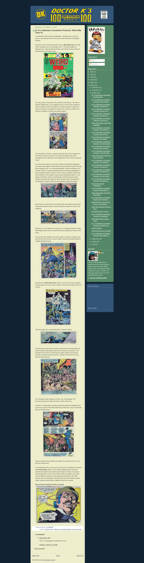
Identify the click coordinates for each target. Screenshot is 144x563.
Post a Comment (39, 548)
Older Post (80, 555)
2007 (92, 85)
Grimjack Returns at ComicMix (101, 231)
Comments (93, 64)
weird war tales (77, 529)
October (94, 93)
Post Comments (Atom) (48, 560)
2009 (92, 80)
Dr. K (102, 253)
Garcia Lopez (49, 529)
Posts (92, 60)
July (93, 244)
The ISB (61, 484)
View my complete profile (98, 278)
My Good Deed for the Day (100, 211)
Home (58, 555)
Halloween (57, 529)
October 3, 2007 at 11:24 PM (48, 545)
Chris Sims (43, 538)
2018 (92, 72)
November (95, 90)
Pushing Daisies (97, 228)
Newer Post (35, 555)
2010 (92, 77)
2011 (92, 74)
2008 (92, 82)
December (95, 87)
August (94, 241)
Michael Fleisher (66, 529)
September (95, 239)
